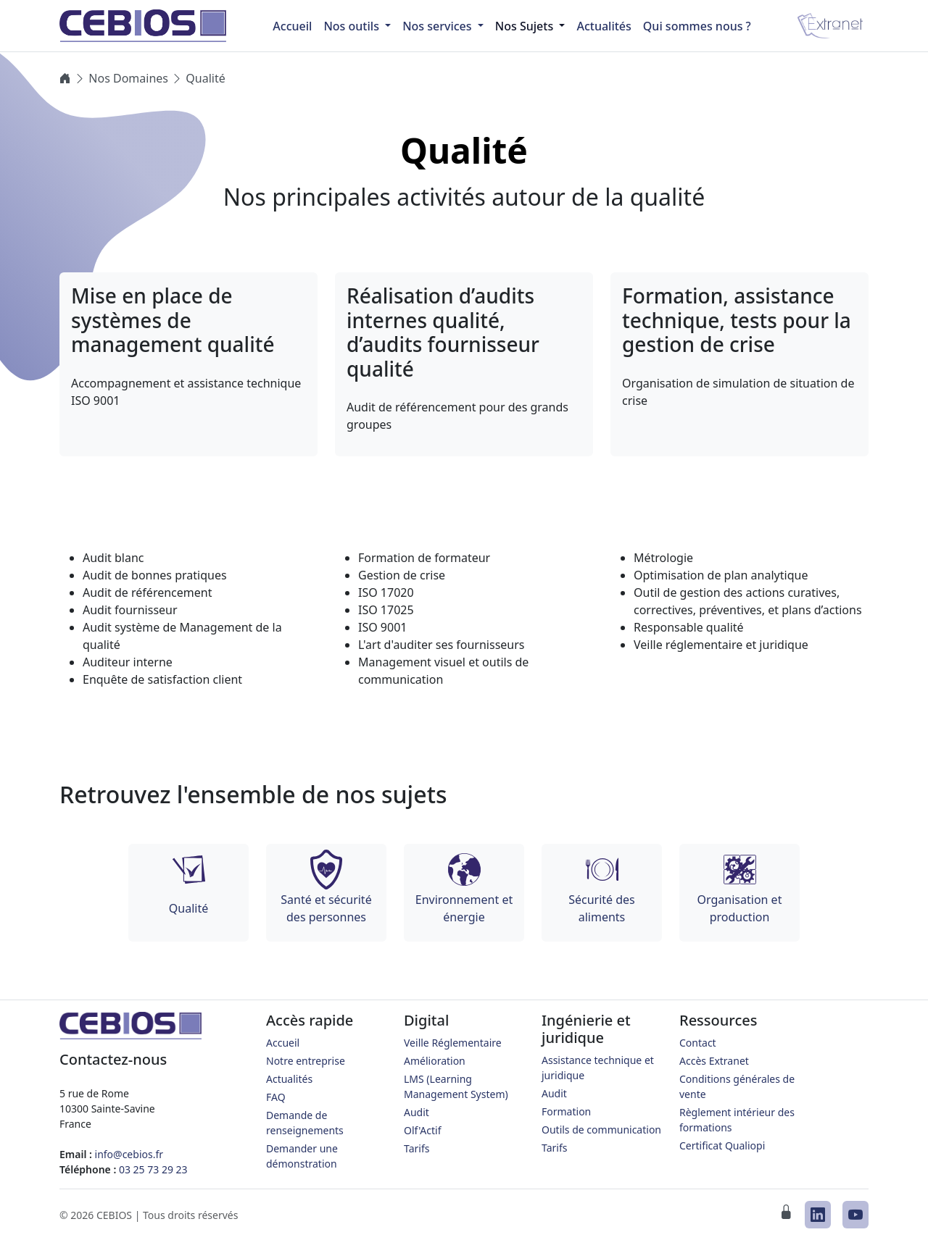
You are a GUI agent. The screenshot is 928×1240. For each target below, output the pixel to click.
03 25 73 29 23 (153, 1169)
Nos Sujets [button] (526, 26)
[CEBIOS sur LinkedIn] (818, 1214)
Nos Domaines (128, 78)
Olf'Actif (423, 1130)
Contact (697, 1043)
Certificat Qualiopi (722, 1145)
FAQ (276, 1097)
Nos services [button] (438, 26)
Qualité (205, 78)
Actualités (603, 26)
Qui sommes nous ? (697, 26)
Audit (416, 1112)
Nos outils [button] (352, 26)
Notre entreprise (305, 1061)
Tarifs (416, 1148)
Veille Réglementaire (453, 1043)
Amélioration (434, 1061)
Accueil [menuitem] (292, 26)
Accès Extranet (714, 1061)
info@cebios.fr (129, 1154)
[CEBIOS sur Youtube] (855, 1214)
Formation (566, 1111)
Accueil (282, 1043)
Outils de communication (601, 1129)
